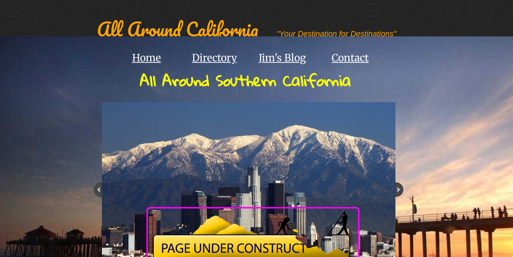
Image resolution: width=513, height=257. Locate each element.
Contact (350, 57)
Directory (214, 57)
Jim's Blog (282, 57)
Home (146, 57)
